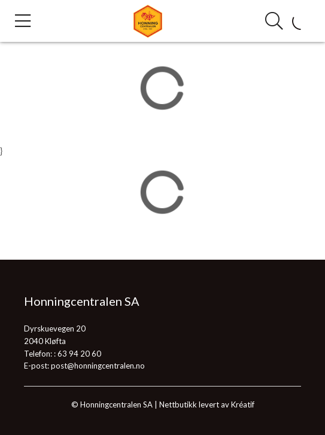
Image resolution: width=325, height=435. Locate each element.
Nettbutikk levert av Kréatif (206, 404)
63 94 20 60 (79, 353)
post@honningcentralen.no (98, 365)
